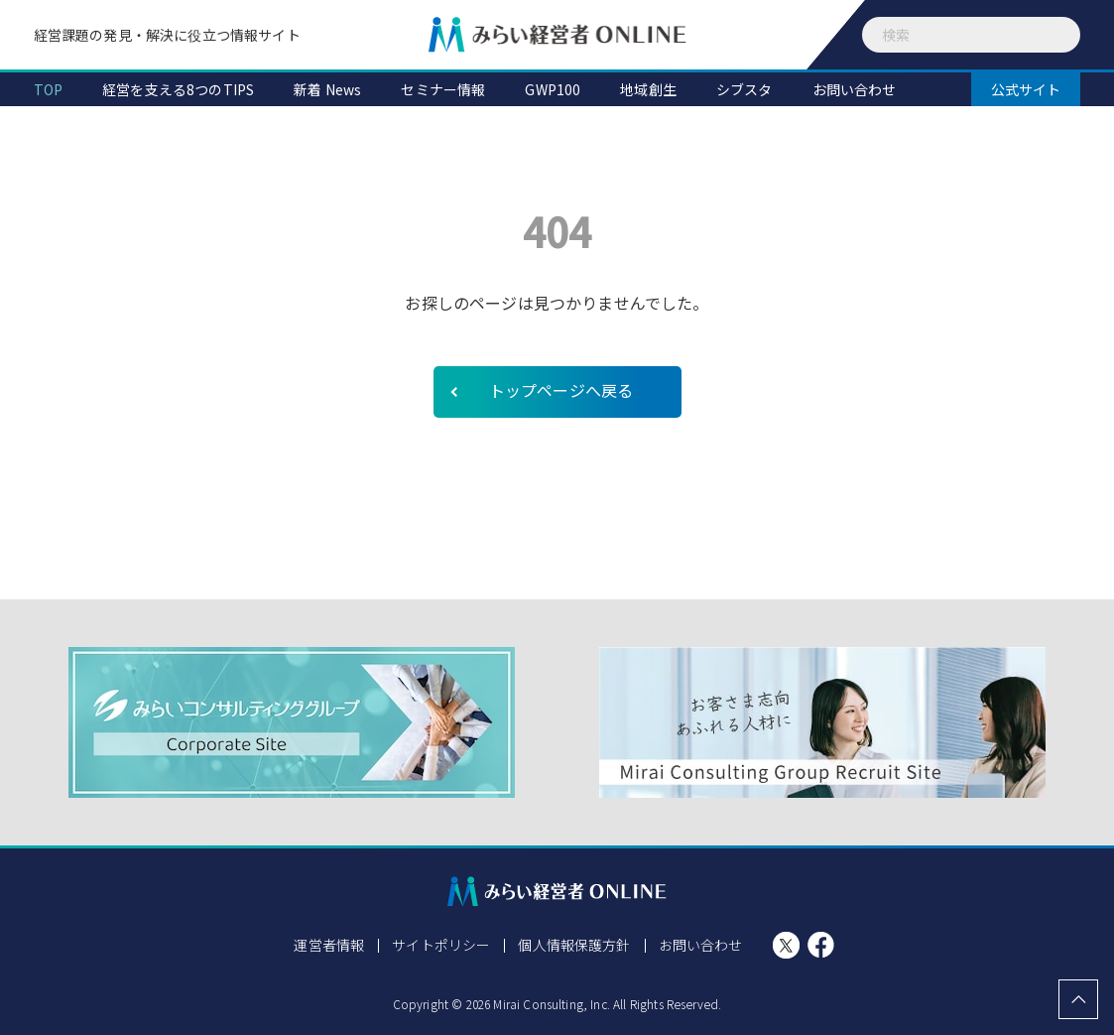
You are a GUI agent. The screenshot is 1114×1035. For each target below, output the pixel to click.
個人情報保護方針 (574, 945)
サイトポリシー (441, 945)
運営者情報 (329, 945)
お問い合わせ (701, 945)
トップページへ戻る (561, 390)
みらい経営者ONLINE (557, 34)
